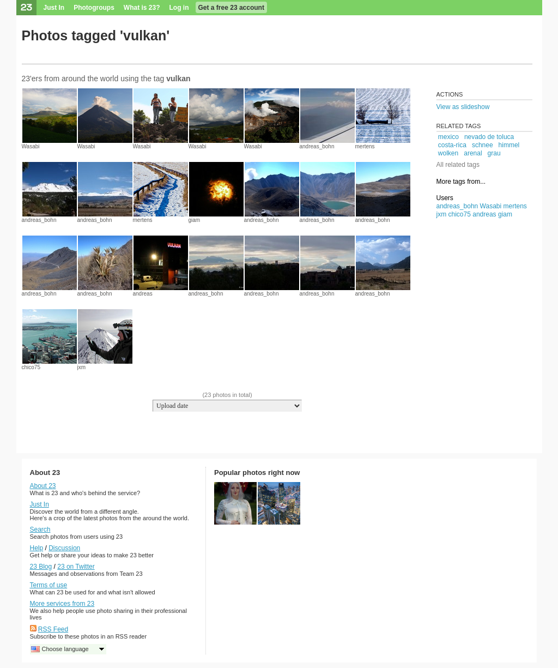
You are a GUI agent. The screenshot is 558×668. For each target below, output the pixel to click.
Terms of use (49, 585)
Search (40, 529)
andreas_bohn (317, 146)
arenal (473, 153)
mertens (365, 146)
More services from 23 (62, 603)
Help (37, 548)
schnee (482, 145)
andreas (143, 294)
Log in (179, 7)
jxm (81, 367)
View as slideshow (463, 107)
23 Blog (41, 566)
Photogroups (94, 7)
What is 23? (142, 7)
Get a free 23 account (231, 7)
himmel (509, 145)
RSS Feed (53, 629)
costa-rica (452, 145)
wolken (448, 153)
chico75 (31, 367)
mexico (448, 137)
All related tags (458, 164)
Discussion (64, 548)
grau (494, 153)
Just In (54, 7)
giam (195, 220)
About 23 (43, 486)
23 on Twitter (75, 566)
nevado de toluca (489, 137)
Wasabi (31, 146)
